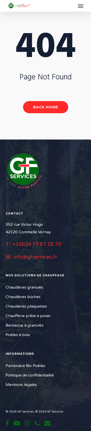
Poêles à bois (18, 334)
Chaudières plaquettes (26, 306)
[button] (80, 5)
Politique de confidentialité (30, 375)
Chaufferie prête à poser (28, 315)
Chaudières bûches (23, 296)
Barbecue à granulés (24, 325)
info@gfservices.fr (35, 257)
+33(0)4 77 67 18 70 (37, 244)
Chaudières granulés (24, 287)
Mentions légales (21, 384)
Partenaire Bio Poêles (25, 365)
